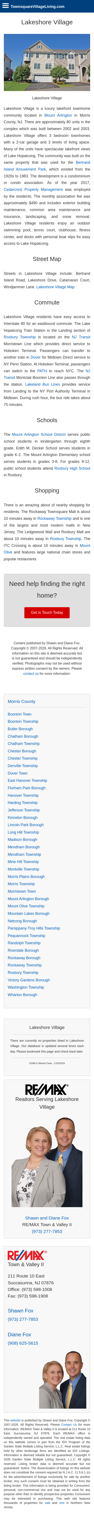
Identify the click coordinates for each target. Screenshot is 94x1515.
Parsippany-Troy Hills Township (34, 928)
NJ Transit (81, 337)
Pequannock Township (26, 936)
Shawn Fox (20, 1311)
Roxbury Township (20, 337)
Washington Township (26, 987)
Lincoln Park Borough (26, 825)
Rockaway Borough (24, 958)
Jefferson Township (24, 810)
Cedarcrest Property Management (33, 189)
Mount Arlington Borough (28, 899)
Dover (36, 357)
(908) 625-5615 (23, 1343)
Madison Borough (22, 839)
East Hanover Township (27, 780)
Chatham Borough (23, 736)
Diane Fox (19, 1334)
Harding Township (23, 803)
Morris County (21, 701)
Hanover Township (23, 795)
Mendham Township (24, 854)
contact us (31, 673)
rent (61, 1503)
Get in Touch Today (47, 612)
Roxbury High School (72, 468)
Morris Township (21, 884)
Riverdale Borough (23, 950)
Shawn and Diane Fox (47, 1217)
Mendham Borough (24, 847)
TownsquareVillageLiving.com (38, 6)
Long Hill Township (23, 832)
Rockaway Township (54, 518)
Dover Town (18, 773)
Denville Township (23, 766)
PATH (42, 371)
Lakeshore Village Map (55, 287)
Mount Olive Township (26, 906)
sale (47, 1503)
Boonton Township (23, 721)
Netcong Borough (22, 921)
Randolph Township (24, 943)
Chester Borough (22, 751)
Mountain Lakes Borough (29, 913)
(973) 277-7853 (47, 1231)
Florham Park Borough (27, 788)
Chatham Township (24, 744)
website (15, 1420)
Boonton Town (19, 714)
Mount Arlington (58, 115)
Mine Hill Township (23, 862)
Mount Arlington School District (39, 434)
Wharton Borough (22, 995)
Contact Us (69, 1424)
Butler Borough (20, 729)
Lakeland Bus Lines (43, 384)
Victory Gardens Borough (29, 980)
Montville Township (23, 869)
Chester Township (23, 758)
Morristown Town (22, 891)
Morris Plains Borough (26, 877)
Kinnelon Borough (23, 817)
